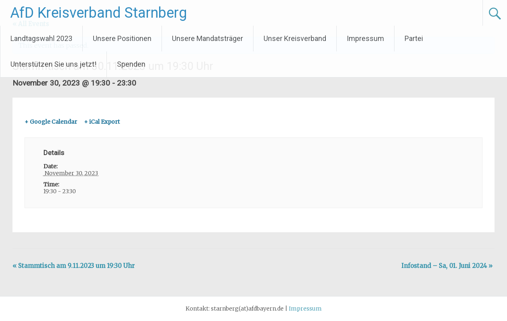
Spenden (131, 64)
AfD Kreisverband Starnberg (98, 12)
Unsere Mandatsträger (207, 38)
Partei (414, 38)
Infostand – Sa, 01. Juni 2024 (447, 266)
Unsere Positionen (122, 38)
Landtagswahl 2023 (41, 38)
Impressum (365, 38)
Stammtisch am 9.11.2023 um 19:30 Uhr (73, 266)
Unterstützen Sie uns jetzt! (53, 64)
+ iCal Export (102, 121)
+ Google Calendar (51, 121)
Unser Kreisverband (295, 38)
